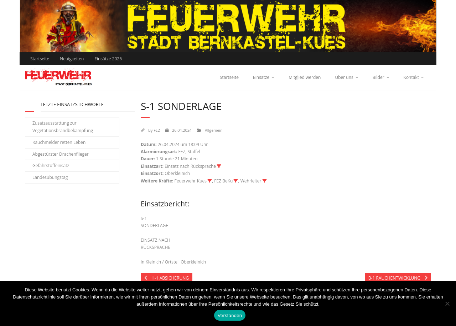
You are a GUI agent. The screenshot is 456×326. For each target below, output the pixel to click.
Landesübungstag (50, 177)
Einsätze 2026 (108, 59)
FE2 (157, 130)
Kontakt (411, 77)
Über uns (344, 77)
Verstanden (230, 315)
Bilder (378, 77)
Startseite (39, 59)
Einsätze (261, 77)
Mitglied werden (305, 77)
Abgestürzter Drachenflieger (60, 154)
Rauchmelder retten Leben (59, 142)
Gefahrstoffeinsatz (50, 165)
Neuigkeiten (72, 59)
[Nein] (447, 303)
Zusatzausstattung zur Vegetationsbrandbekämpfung (62, 127)
